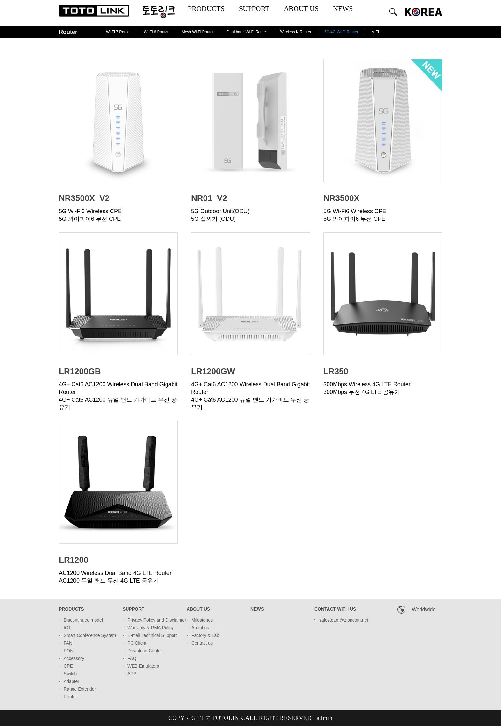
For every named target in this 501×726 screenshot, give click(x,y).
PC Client (136, 642)
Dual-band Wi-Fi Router (247, 32)
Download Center (144, 650)
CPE (68, 665)
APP (131, 673)
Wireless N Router (295, 32)
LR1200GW (213, 371)
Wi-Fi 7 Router (118, 32)
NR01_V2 (209, 198)
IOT (67, 627)
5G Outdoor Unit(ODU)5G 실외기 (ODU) (220, 215)
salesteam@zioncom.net (343, 619)
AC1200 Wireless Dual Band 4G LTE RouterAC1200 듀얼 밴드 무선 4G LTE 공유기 (115, 577)
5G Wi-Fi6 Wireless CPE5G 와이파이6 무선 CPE (90, 215)
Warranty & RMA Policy (150, 627)
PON (68, 650)
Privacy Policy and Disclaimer (156, 619)
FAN (68, 642)
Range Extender (80, 688)
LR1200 (74, 559)
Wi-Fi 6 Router (156, 32)
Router (70, 696)
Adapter (71, 681)
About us (200, 627)
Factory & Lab (205, 635)
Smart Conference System (90, 635)
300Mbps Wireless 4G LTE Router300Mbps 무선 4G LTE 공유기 (367, 388)
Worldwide (423, 609)
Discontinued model (83, 619)
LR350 (335, 371)
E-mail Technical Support (152, 635)
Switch (70, 673)
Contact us (202, 642)
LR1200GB (80, 371)
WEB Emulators (143, 665)
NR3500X (341, 198)
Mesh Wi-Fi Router (198, 32)
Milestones (202, 619)
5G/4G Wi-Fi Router (341, 32)
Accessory (74, 658)
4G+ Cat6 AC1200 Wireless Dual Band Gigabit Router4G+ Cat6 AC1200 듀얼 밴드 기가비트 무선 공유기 (118, 396)
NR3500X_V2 (84, 198)
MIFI (375, 32)
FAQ (131, 658)
